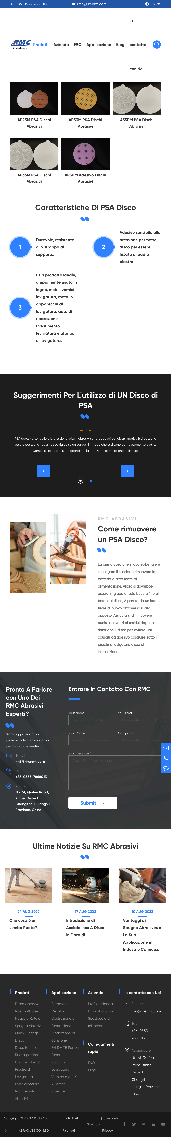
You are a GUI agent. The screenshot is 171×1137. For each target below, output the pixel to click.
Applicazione (98, 44)
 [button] (128, 471)
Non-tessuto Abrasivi (25, 1095)
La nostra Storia (101, 1011)
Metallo (57, 1011)
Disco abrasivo (27, 1004)
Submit (92, 803)
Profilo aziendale (102, 1004)
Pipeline (58, 1091)
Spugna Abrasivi (28, 1026)
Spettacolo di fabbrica (99, 1022)
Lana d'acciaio (27, 1084)
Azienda (61, 44)
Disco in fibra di (27, 1062)
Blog (120, 44)
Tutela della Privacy (110, 1125)
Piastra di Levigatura (24, 1073)
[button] (80, 480)
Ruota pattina (26, 1055)
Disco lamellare (28, 1048)
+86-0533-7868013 (31, 4)
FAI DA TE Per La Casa (65, 1051)
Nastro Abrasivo (28, 1011)
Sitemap (93, 1125)
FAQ (78, 44)
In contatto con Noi (138, 44)
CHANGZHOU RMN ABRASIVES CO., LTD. (34, 1125)
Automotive (61, 1004)
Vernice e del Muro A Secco (67, 1080)
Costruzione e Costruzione (63, 1022)
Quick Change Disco (27, 1037)
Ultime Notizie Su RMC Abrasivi (85, 846)
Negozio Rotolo (27, 1019)
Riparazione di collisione (63, 1037)
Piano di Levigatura (60, 1066)
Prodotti (41, 44)
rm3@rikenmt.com (91, 4)
